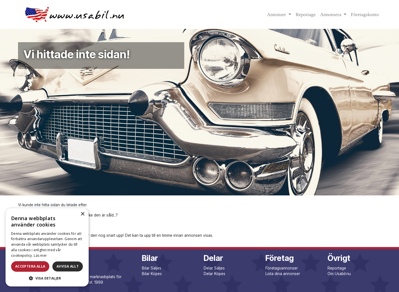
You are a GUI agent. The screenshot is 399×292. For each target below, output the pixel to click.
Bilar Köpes (152, 273)
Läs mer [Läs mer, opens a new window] (40, 255)
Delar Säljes (214, 268)
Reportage (306, 14)
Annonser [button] (277, 14)
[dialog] (47, 247)
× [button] (82, 214)
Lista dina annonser (282, 273)
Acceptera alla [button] (30, 266)
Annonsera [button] (331, 14)
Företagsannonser (281, 268)
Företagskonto (365, 14)
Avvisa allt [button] (68, 266)
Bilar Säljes (151, 268)
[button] (47, 278)
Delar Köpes (214, 273)
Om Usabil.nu (339, 273)
